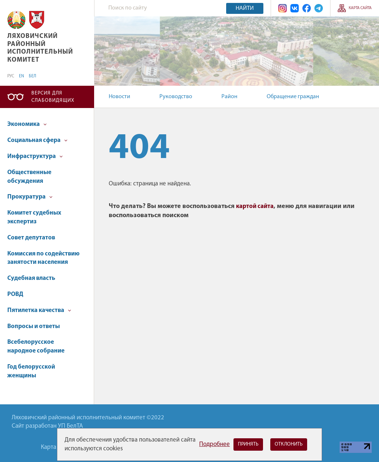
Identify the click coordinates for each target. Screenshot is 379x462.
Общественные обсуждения (29, 176)
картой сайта (255, 206)
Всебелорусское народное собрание (36, 346)
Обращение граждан (293, 97)
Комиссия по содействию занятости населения (43, 258)
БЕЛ (32, 76)
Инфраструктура (35, 156)
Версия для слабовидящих (52, 97)
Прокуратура (30, 197)
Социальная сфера (37, 140)
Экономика (27, 124)
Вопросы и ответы (33, 326)
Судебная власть (31, 278)
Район (229, 97)
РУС (10, 76)
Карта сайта (360, 8)
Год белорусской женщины (31, 371)
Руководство (175, 97)
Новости (119, 97)
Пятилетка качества (39, 310)
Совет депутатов (31, 238)
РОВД (15, 294)
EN (21, 76)
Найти (245, 8)
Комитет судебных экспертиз (34, 217)
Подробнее (214, 444)
